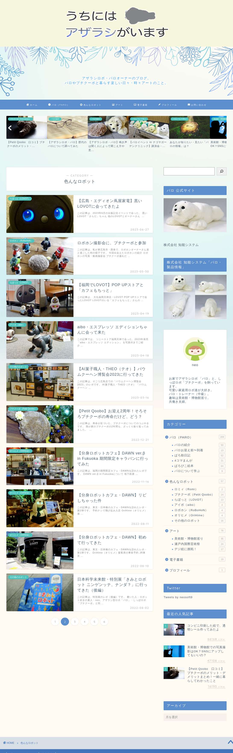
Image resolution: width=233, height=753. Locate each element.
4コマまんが (199, 461)
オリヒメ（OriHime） (199, 515)
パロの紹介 (199, 445)
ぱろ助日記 (199, 455)
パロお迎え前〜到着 (199, 450)
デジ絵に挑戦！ (199, 549)
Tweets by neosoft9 (178, 597)
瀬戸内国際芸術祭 (199, 544)
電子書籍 (141, 105)
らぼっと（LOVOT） (199, 500)
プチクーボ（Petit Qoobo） (199, 495)
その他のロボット (199, 521)
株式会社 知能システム (181, 245)
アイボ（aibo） (199, 505)
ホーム (32, 105)
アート (117, 105)
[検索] (222, 171)
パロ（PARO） (58, 105)
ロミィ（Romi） (199, 489)
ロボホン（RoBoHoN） (199, 510)
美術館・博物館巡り (199, 539)
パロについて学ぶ (199, 471)
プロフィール (167, 105)
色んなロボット (90, 105)
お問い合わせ (197, 105)
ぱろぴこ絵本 (199, 466)
